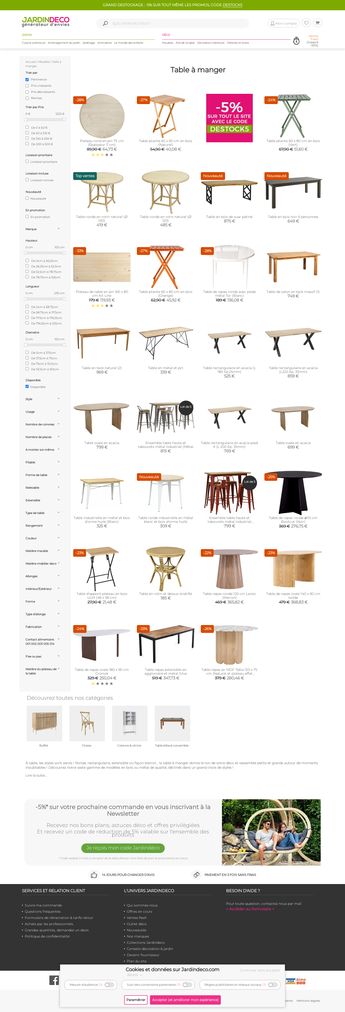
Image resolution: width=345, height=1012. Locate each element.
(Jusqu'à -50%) (312, 40)
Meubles (167, 42)
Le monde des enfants (128, 42)
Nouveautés (136, 930)
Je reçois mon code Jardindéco (123, 848)
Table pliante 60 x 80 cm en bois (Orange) (165, 294)
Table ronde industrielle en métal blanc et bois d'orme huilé (165, 520)
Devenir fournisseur (143, 955)
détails (135, 975)
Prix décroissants (43, 92)
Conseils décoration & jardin (150, 949)
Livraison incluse (39, 180)
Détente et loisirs (238, 42)
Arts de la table (185, 42)
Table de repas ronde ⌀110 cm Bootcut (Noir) (293, 520)
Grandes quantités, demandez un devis (57, 930)
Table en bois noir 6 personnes (293, 217)
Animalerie (105, 42)
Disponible (36, 387)
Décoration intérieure (211, 42)
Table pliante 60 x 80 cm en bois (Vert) (293, 143)
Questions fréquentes (43, 911)
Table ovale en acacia (101, 443)
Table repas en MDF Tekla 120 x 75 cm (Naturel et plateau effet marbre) (229, 673)
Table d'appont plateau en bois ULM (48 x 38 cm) (102, 596)
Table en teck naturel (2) (102, 368)
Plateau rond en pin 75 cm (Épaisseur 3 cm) (102, 143)
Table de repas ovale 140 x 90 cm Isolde (293, 596)
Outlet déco (137, 924)
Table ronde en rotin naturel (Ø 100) (102, 219)
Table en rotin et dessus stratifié (165, 594)
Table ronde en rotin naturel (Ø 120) (165, 219)
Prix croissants (41, 85)
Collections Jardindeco (146, 942)
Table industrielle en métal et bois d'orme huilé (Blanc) (102, 520)
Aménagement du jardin (64, 42)
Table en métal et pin (165, 368)
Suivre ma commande (43, 905)
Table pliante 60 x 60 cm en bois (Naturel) (165, 143)
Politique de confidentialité (47, 936)
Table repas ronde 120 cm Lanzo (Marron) (229, 596)
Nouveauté (36, 198)
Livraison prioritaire (41, 162)
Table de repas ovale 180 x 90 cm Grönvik (102, 672)
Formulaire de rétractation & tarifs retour (59, 918)
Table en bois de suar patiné (229, 217)
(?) (100, 984)
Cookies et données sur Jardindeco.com (172, 969)
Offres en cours (139, 911)
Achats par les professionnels (49, 924)
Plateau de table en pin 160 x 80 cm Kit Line (102, 294)
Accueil (31, 62)
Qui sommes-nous (142, 905)
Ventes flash (137, 918)
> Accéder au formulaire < (250, 909)
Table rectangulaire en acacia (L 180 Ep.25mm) (229, 370)
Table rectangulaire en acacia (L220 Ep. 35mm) (293, 370)
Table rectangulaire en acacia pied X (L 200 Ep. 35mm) (229, 445)
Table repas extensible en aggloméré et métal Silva (165, 672)
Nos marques (138, 936)
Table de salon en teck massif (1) (293, 292)
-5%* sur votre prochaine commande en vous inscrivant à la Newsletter (123, 810)
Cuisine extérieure (34, 42)
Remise (36, 98)
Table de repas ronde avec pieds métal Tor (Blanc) (229, 294)
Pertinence (39, 79)
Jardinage (88, 42)
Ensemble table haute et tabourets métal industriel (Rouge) (229, 522)
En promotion (38, 217)
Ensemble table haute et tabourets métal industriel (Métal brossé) (165, 447)
